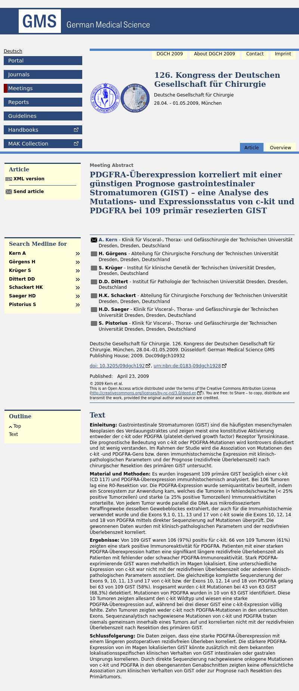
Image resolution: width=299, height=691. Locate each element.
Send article (28, 191)
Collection (28, 144)
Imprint (283, 53)
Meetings (20, 88)
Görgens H (22, 262)
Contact (255, 53)
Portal (16, 61)
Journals (19, 74)
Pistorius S (22, 304)
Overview (281, 147)
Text (13, 434)
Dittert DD (22, 279)
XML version (28, 178)
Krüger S (20, 270)
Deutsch (13, 51)
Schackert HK (26, 287)
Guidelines (22, 116)
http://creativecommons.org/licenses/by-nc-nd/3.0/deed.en (144, 393)
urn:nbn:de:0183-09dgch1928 (187, 366)
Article (251, 147)
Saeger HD (22, 296)
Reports (18, 102)
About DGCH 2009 (214, 53)
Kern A (17, 253)
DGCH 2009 (170, 53)
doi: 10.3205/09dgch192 (117, 366)
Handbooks (23, 130)
